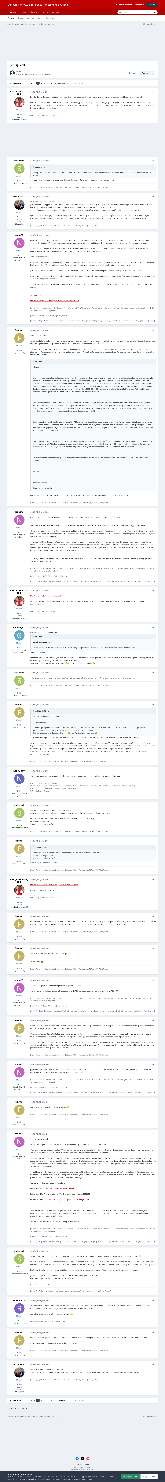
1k (19, 1321)
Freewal (19, 330)
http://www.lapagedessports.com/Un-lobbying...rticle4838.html (73, 1199)
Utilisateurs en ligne (34, 18)
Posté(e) (39, 92)
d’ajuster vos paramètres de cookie (32, 1479)
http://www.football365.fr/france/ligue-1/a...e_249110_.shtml (54, 885)
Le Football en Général (41, 74)
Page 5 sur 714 (78, 83)
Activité (23, 12)
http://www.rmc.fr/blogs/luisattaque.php (46, 596)
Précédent (17, 83)
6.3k (19, 217)
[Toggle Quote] (34, 167)
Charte (45, 12)
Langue (77, 1464)
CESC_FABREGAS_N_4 (19, 93)
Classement (50, 18)
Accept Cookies (130, 1476)
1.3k (19, 181)
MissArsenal (19, 196)
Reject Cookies (149, 1476)
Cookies (88, 1464)
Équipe (20, 18)
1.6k (19, 350)
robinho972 (19, 1300)
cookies (71, 1476)
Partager (132, 73)
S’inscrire (152, 4)
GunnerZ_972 (18, 627)
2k (19, 255)
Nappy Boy (19, 770)
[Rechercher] (130, 12)
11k (19, 114)
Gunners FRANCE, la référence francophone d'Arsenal (38, 4)
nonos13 (19, 235)
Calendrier (56, 12)
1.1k (19, 791)
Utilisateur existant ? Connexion (130, 5)
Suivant (61, 83)
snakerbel (19, 160)
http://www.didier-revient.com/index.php (62, 1188)
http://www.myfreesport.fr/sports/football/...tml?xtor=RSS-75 (54, 301)
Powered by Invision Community (82, 1469)
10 (55, 83)
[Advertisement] (49, 45)
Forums (11, 18)
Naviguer (13, 13)
